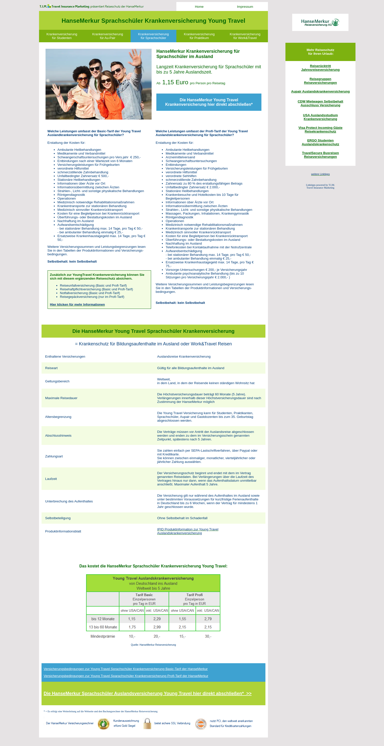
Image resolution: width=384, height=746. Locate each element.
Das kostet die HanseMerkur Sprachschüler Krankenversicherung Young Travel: (153, 566)
